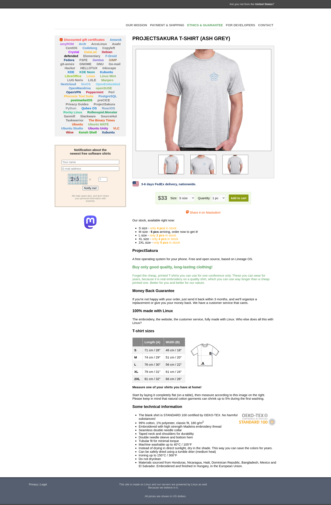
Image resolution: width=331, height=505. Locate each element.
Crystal (73, 52)
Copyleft (108, 48)
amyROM (67, 44)
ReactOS (108, 108)
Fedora (69, 60)
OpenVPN (73, 92)
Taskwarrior (75, 120)
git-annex (67, 64)
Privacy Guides (77, 104)
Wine (70, 132)
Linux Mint (108, 76)
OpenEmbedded (108, 84)
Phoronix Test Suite (79, 96)
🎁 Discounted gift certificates (82, 39)
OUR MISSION (136, 25)
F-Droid (111, 56)
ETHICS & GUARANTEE (205, 25)
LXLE (92, 80)
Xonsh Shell (88, 132)
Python (71, 108)
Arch (82, 44)
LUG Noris (75, 80)
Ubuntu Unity (98, 128)
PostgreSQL (108, 96)
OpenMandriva (80, 88)
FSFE (83, 60)
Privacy (33, 484)
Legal (43, 484)
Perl (111, 92)
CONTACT (265, 25)
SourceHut (109, 116)
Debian (107, 52)
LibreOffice (73, 76)
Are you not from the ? (251, 4)
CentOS (71, 48)
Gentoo (98, 60)
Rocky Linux (72, 112)
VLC (116, 128)
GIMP (113, 60)
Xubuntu (108, 132)
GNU (99, 64)
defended (71, 56)
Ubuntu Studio (72, 128)
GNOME (85, 64)
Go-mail (115, 64)
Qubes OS (89, 108)
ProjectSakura (104, 104)
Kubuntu (106, 72)
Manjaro (107, 80)
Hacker (70, 68)
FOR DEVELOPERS (240, 25)
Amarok (116, 39)
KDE (71, 72)
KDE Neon (87, 72)
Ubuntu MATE (98, 124)
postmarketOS (81, 100)
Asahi (116, 44)
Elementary (91, 56)
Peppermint (94, 92)
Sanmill (69, 116)
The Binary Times (102, 120)
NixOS (86, 84)
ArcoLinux (99, 44)
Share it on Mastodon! (203, 212)
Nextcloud (68, 84)
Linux (91, 76)
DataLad (90, 52)
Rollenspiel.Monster (102, 112)
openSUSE (104, 88)
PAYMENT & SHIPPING (167, 25)
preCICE (104, 100)
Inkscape (109, 68)
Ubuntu (77, 124)
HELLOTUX (78, 19)
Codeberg (90, 48)
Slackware (88, 116)
